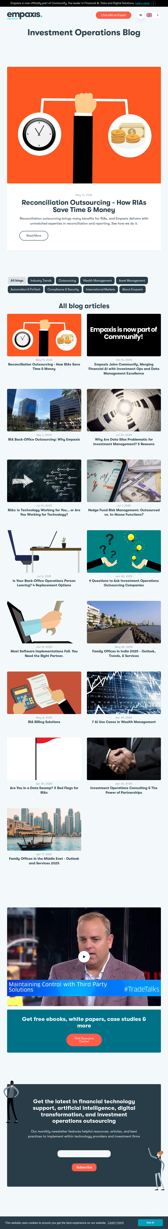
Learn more (142, 3)
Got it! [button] (150, 1222)
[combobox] (153, 15)
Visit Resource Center (84, 1039)
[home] (24, 15)
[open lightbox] (84, 956)
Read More (33, 235)
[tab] (17, 280)
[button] (141, 15)
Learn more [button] (116, 1222)
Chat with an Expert (113, 15)
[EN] (153, 15)
